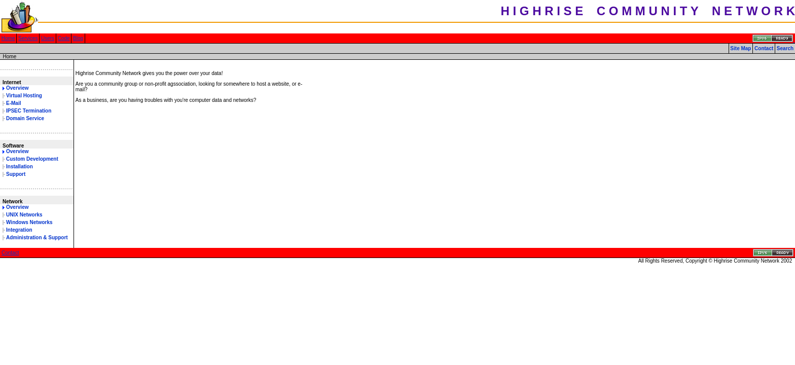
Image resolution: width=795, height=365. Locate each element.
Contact (763, 48)
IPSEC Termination (28, 111)
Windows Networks (29, 222)
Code (64, 38)
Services (28, 38)
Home (8, 38)
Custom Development (32, 159)
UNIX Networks (24, 214)
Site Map (740, 48)
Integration (19, 230)
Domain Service (25, 118)
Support (15, 174)
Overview (17, 88)
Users (47, 38)
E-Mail (13, 103)
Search (785, 48)
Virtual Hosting (24, 95)
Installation (19, 166)
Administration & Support (37, 237)
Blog (78, 38)
